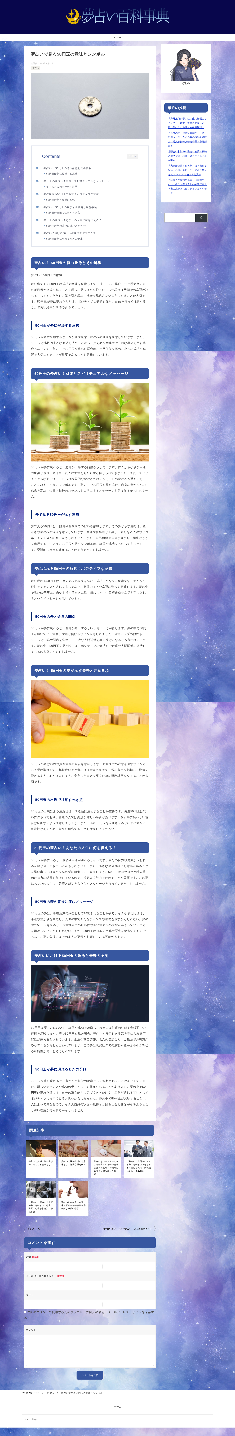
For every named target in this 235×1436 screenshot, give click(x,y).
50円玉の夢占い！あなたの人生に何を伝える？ (79, 224)
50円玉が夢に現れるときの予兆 (70, 244)
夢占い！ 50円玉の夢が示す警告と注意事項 (76, 210)
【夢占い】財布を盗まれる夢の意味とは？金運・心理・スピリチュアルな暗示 (187, 156)
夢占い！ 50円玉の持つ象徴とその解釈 (74, 168)
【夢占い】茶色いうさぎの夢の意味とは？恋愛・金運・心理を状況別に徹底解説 (41, 1215)
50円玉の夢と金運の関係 (66, 202)
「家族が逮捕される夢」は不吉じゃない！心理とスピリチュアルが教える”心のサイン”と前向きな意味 (187, 170)
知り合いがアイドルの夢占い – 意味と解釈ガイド (127, 1237)
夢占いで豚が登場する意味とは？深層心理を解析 (73, 1171)
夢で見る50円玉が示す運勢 (67, 188)
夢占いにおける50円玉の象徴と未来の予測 (76, 239)
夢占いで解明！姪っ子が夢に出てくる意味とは (41, 1171)
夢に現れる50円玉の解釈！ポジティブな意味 (77, 196)
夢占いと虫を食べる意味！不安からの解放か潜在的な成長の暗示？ (73, 1213)
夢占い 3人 (34, 1237)
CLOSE (132, 156)
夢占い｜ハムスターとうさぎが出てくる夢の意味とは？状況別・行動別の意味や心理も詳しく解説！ (106, 1176)
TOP (32, 1401)
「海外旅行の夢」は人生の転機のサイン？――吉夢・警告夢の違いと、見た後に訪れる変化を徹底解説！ (187, 123)
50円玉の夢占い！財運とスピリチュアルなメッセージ (83, 182)
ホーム (117, 37)
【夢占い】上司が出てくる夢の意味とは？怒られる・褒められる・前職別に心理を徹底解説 (139, 1174)
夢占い (36, 68)
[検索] (201, 218)
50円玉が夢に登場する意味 (67, 173)
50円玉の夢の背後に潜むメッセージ (73, 230)
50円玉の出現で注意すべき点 (69, 216)
